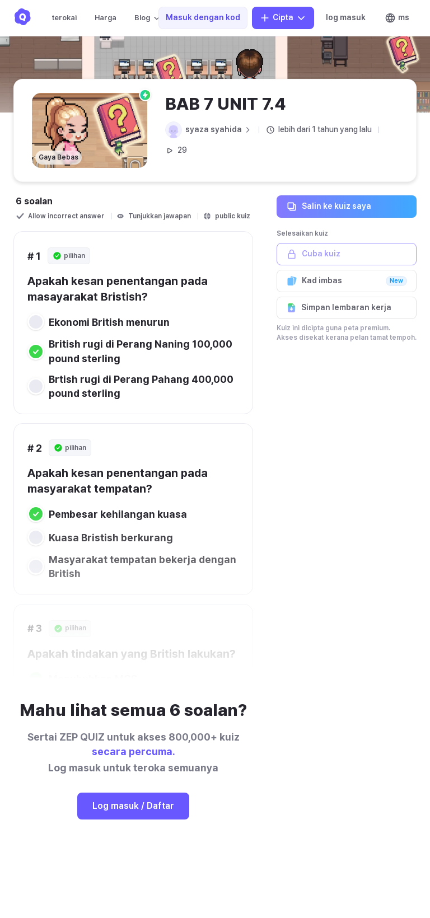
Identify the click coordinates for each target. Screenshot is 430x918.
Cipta (283, 18)
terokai (64, 17)
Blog (147, 17)
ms (397, 18)
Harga (105, 17)
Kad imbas (346, 281)
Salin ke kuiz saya (346, 206)
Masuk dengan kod (203, 17)
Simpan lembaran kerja (346, 307)
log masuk (346, 17)
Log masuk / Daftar (133, 805)
